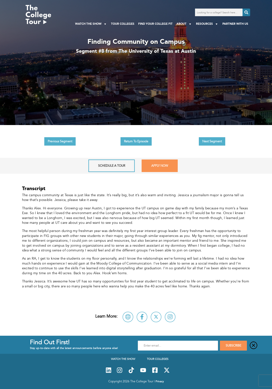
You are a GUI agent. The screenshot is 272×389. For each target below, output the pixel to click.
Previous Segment (60, 141)
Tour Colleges (122, 23)
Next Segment (212, 141)
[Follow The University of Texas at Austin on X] (156, 317)
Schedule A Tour (111, 166)
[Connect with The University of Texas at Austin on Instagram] (170, 317)
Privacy (159, 381)
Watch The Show (91, 24)
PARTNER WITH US (235, 23)
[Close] (253, 345)
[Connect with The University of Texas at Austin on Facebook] (142, 317)
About (184, 24)
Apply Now (159, 166)
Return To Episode (136, 141)
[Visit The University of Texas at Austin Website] (128, 317)
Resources (207, 24)
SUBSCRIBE (233, 346)
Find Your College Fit (155, 23)
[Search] (246, 12)
